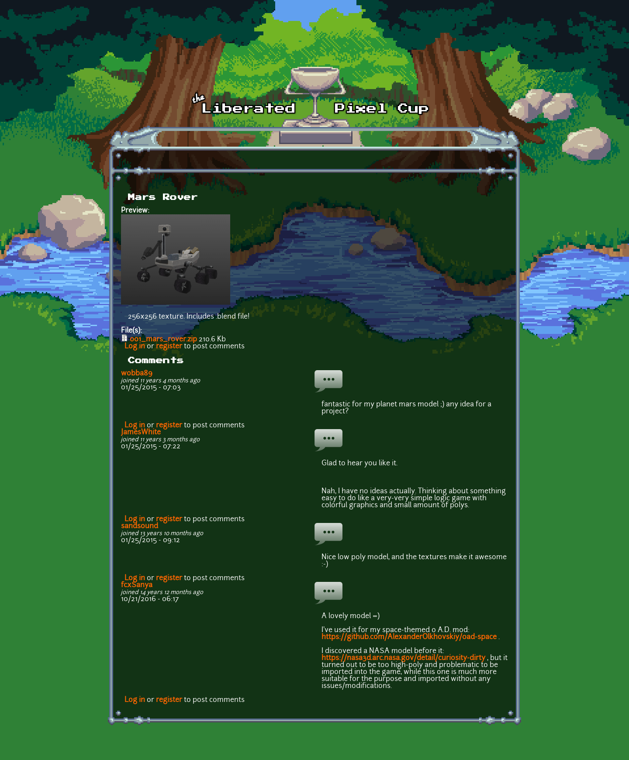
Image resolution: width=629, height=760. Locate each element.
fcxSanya (136, 585)
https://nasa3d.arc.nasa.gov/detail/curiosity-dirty (403, 658)
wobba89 (136, 373)
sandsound (139, 526)
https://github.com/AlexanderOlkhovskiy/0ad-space (409, 637)
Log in (134, 346)
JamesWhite (141, 432)
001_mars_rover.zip (163, 339)
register (169, 346)
